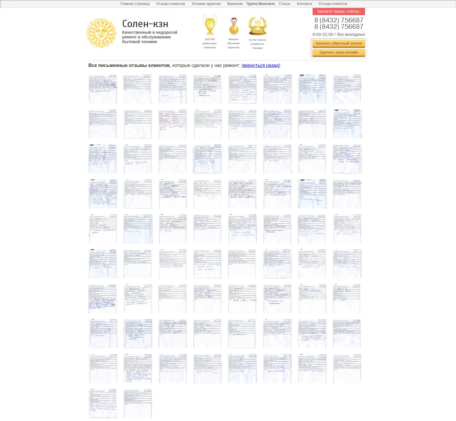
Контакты (304, 4)
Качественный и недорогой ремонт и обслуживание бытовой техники (149, 35)
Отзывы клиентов (170, 4)
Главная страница (135, 4)
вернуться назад (261, 65)
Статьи (284, 4)
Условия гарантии (206, 4)
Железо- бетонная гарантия (233, 43)
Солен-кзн (145, 23)
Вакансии (235, 4)
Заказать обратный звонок (339, 43)
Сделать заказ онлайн (339, 52)
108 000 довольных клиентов (210, 43)
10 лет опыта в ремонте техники (257, 43)
